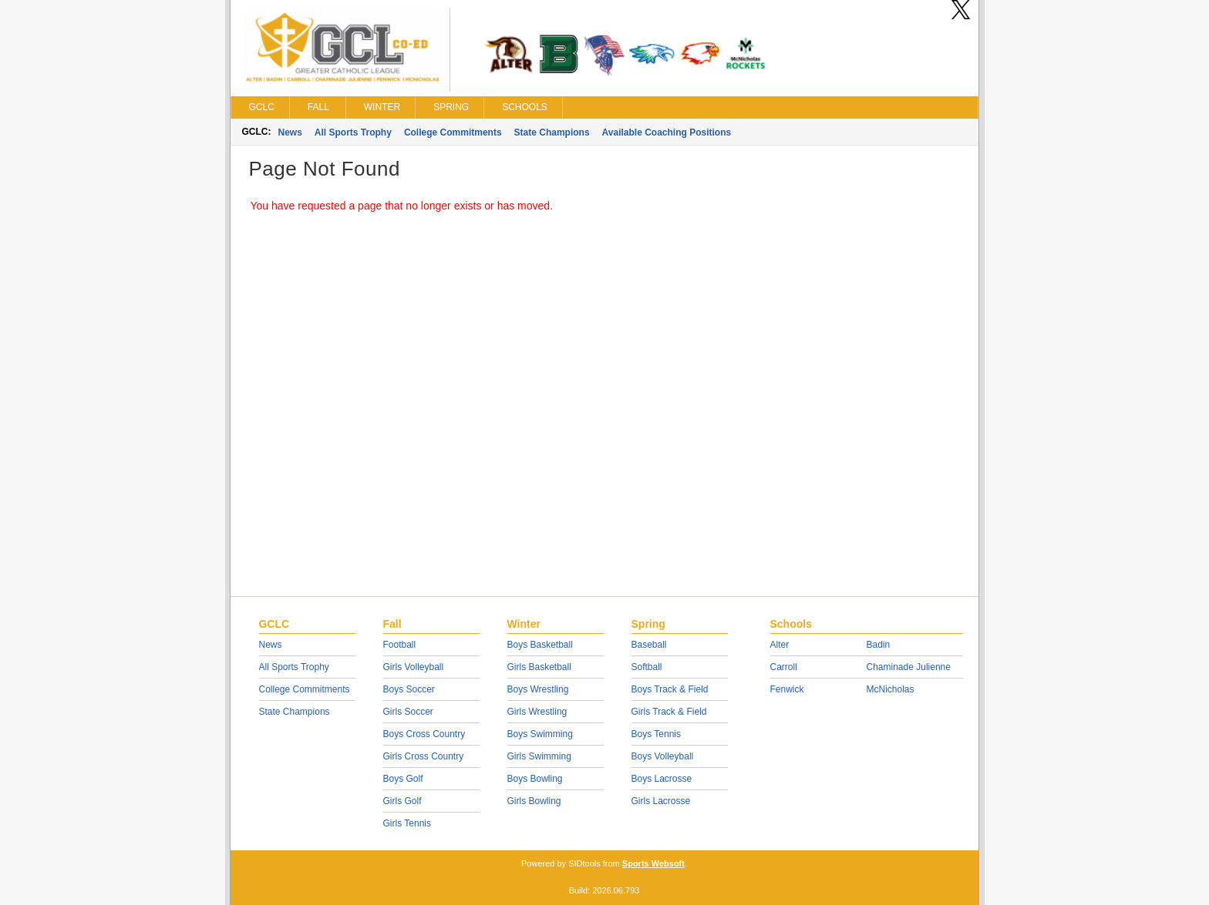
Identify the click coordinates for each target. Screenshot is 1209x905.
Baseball (649, 644)
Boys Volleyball (662, 756)
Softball (646, 667)
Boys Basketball (540, 644)
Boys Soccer (409, 689)
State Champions (552, 132)
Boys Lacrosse (661, 778)
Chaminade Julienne (909, 667)
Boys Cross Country (424, 734)
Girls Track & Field (669, 711)
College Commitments (453, 132)
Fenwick (787, 689)
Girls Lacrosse (661, 801)
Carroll (783, 667)
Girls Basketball (539, 667)
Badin (879, 644)
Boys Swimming (540, 734)
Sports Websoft (653, 863)
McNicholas (890, 689)
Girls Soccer (408, 711)
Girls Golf (402, 801)
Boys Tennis (656, 734)
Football (399, 644)
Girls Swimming (539, 756)
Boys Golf (403, 778)
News (290, 132)
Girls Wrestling (537, 711)
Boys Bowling (535, 778)
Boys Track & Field (670, 689)
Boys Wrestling (538, 689)
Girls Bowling (534, 801)
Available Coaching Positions (667, 132)
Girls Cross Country (423, 756)
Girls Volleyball (413, 667)
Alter (780, 644)
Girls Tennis (407, 823)
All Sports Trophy (353, 132)
